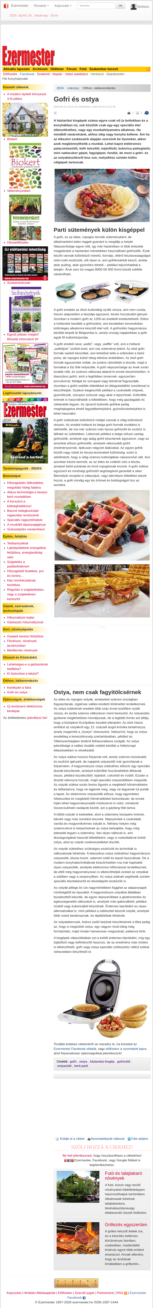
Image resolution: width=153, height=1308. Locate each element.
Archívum (40, 69)
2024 (60, 88)
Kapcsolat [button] (63, 5)
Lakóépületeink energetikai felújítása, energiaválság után (26, 552)
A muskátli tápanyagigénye (26, 524)
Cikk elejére (137, 1139)
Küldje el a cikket (69, 1139)
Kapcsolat (14, 1293)
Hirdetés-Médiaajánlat (40, 1293)
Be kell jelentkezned (77, 1155)
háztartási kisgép (102, 1061)
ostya (83, 1061)
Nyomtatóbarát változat (105, 1139)
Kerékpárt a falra (19, 687)
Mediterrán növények (22, 650)
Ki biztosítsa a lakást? (23, 673)
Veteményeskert (18, 191)
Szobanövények (18, 283)
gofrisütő (123, 1061)
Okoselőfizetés (18, 242)
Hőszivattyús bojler (20, 617)
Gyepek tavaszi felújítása (25, 636)
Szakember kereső (103, 69)
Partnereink (105, 1293)
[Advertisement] (76, 34)
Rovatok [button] (41, 5)
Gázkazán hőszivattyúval (25, 622)
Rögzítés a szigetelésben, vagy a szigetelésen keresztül (25, 594)
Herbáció (97, 74)
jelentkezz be (36, 718)
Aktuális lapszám (16, 69)
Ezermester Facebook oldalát (75, 1049)
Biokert (12, 139)
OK (120, 5)
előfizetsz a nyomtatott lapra (126, 1049)
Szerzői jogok (84, 1293)
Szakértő (43, 74)
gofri (73, 1061)
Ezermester (19, 5)
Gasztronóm (115, 74)
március (73, 88)
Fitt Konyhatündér (15, 79)
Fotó (83, 69)
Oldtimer (57, 69)
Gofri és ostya (17, 692)
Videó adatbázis (76, 74)
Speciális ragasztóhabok (25, 520)
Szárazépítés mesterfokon (26, 529)
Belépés (143, 6)
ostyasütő (64, 1065)
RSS (121, 1293)
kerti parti (81, 1065)
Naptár (57, 74)
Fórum (72, 69)
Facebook (27, 74)
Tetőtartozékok (17, 543)
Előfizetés (10, 74)
